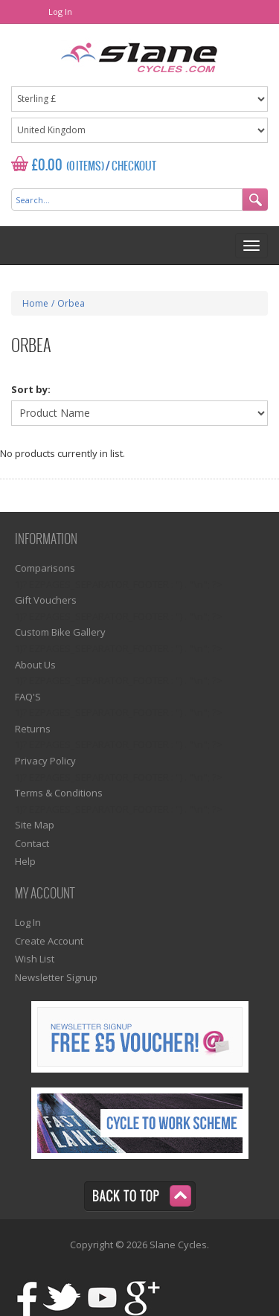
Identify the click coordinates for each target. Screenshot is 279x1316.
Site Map (34, 824)
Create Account (49, 941)
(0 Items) (85, 167)
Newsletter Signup (56, 977)
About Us (35, 664)
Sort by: (31, 389)
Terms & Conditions (59, 792)
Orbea (71, 303)
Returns (33, 728)
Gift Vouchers (46, 600)
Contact (32, 843)
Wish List (34, 958)
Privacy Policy (45, 760)
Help (25, 861)
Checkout (134, 167)
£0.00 (47, 165)
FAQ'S (28, 696)
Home (35, 303)
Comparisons (45, 568)
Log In (60, 11)
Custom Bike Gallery (60, 632)
